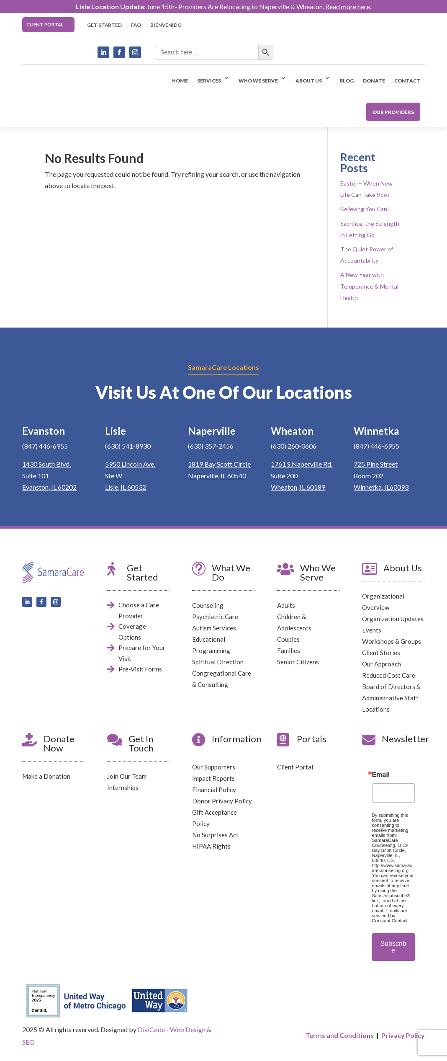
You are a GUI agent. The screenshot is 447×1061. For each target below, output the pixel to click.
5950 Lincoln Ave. (130, 464)
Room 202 (368, 475)
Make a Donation (46, 776)
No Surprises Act (215, 834)
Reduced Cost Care (388, 675)
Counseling (208, 605)
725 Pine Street (376, 464)
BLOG (346, 80)
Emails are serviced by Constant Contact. (390, 915)
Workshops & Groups (391, 641)
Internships (123, 787)
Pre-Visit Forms (140, 669)
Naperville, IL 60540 (217, 475)
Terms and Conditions (340, 1035)
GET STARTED (104, 25)
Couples (288, 639)
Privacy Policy (403, 1035)
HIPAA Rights (211, 845)
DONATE (374, 80)
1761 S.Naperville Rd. (301, 464)
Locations (376, 709)
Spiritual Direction (218, 662)
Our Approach (381, 664)
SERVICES (209, 80)
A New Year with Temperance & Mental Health (369, 286)
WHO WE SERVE (258, 80)
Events (371, 630)
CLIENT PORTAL (45, 24)
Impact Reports (213, 778)
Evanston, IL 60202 (49, 487)
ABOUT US (308, 80)
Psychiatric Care (215, 616)
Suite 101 (35, 475)
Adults (286, 605)
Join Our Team (126, 776)
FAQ (136, 25)
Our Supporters (213, 766)
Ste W (113, 475)
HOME (180, 80)
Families (288, 650)
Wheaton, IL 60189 (298, 487)
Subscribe (393, 946)
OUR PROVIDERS (393, 112)
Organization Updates (393, 618)
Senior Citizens (298, 662)
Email (381, 774)
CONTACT (407, 80)
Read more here (347, 6)
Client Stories (381, 652)
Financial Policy (214, 789)
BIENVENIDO (166, 25)
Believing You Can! (364, 208)
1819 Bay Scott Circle (219, 464)
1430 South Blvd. (46, 464)
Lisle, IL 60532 (125, 487)
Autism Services (214, 628)
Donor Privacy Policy (222, 800)
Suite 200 (284, 475)
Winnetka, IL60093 (381, 487)
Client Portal (295, 766)
